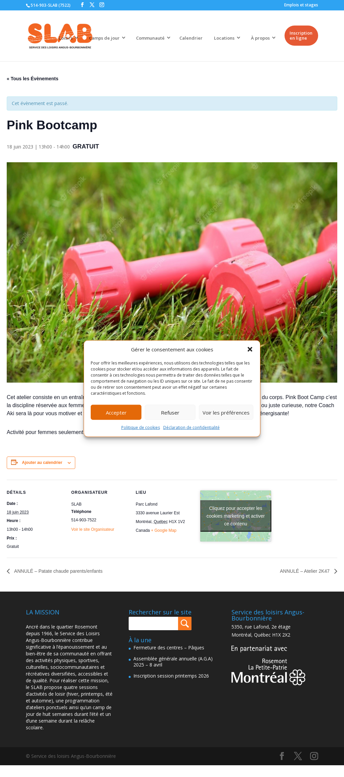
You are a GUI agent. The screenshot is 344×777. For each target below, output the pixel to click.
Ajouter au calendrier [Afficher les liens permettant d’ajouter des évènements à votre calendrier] (42, 462)
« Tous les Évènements (32, 78)
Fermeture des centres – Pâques (168, 647)
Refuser (170, 412)
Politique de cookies (140, 427)
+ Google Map (163, 530)
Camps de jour (104, 38)
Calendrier (191, 38)
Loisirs (66, 38)
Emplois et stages (301, 5)
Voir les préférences (226, 412)
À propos (260, 38)
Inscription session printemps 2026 (171, 676)
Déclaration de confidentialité (191, 427)
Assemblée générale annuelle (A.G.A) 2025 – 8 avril (173, 661)
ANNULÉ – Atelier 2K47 (305, 571)
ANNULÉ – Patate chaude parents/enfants (57, 571)
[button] (250, 349)
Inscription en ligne (301, 35)
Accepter (116, 412)
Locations (224, 38)
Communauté (150, 38)
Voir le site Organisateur (92, 529)
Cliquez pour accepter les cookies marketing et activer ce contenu (236, 516)
